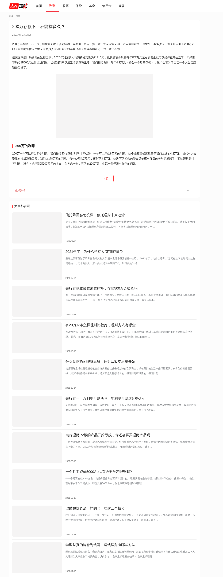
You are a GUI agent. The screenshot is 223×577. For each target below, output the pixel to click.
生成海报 (19, 202)
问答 (126, 6)
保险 (83, 6)
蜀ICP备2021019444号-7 (60, 566)
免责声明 (57, 552)
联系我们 (42, 552)
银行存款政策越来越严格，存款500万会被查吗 (90, 288)
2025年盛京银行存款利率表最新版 (185, 126)
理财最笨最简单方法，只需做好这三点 (187, 134)
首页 (44, 6)
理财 (57, 5)
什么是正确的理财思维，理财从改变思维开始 (89, 350)
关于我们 (28, 552)
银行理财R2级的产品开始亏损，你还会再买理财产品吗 (96, 413)
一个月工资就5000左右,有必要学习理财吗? (87, 444)
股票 (70, 6)
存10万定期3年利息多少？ (181, 141)
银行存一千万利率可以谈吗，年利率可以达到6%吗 (93, 382)
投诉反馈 (13, 552)
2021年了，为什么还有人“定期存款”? (83, 257)
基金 (97, 6)
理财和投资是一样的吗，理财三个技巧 (83, 475)
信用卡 (111, 6)
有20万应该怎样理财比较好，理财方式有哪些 (89, 319)
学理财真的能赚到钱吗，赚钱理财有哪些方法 (89, 506)
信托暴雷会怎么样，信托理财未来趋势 (83, 226)
